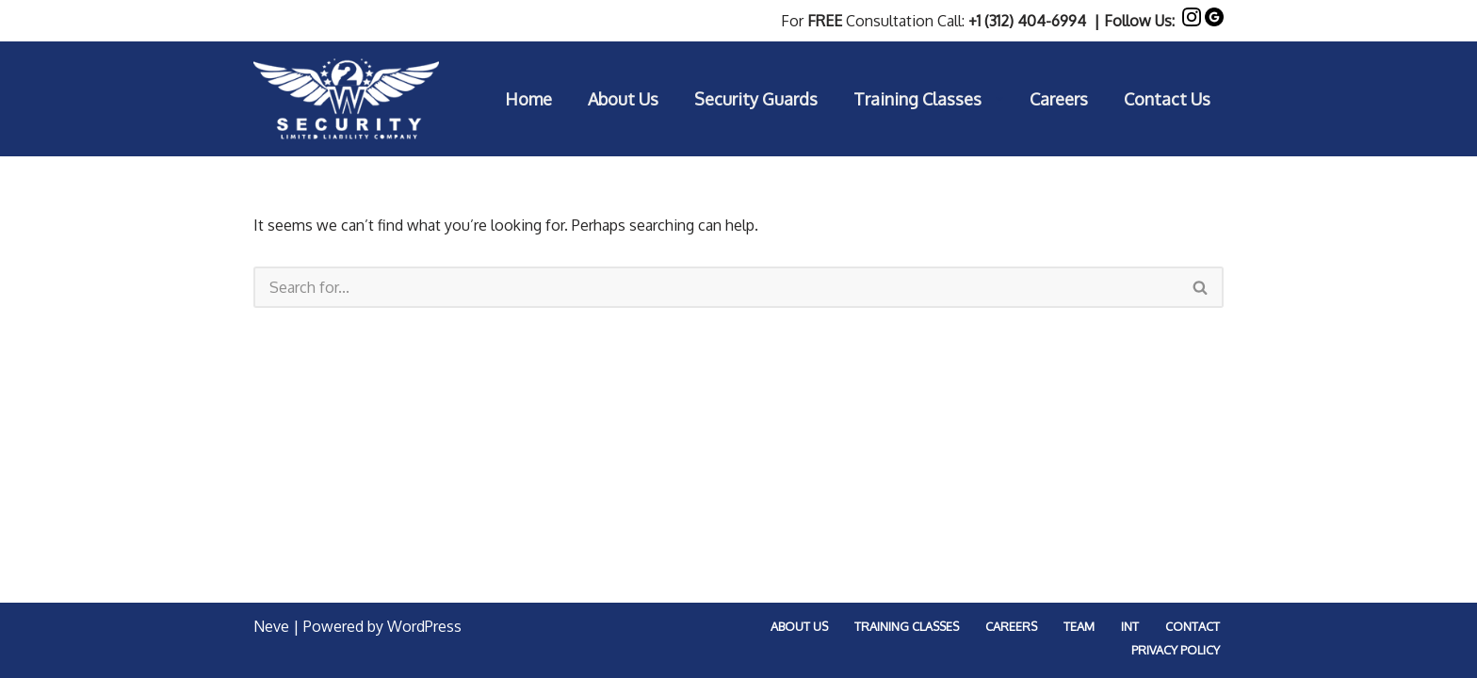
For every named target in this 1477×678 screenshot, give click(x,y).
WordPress (424, 626)
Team (1079, 626)
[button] (999, 99)
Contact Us (1167, 99)
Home (528, 99)
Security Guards (756, 99)
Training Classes (906, 626)
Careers (1059, 99)
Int (1130, 626)
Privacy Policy (1175, 649)
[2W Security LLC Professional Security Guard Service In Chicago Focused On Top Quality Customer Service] (346, 98)
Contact (1192, 626)
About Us (623, 99)
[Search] (715, 287)
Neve (271, 626)
